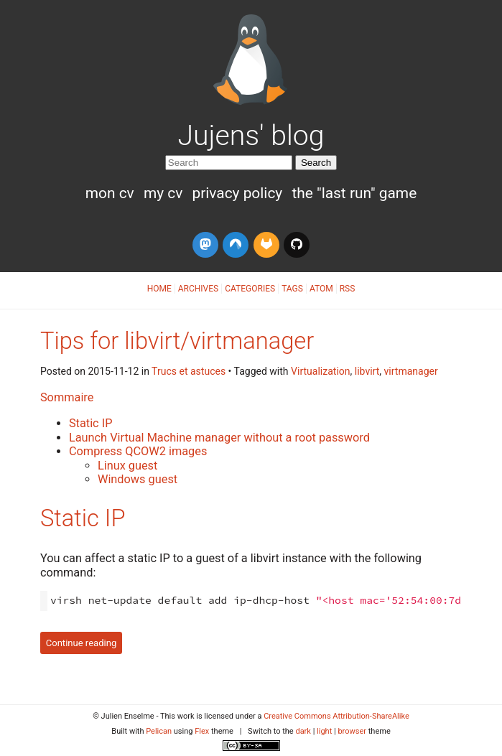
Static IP (91, 423)
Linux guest (127, 465)
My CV (165, 193)
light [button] (324, 731)
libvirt (367, 371)
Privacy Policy (239, 193)
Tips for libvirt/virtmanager (177, 341)
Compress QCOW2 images (138, 451)
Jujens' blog (251, 135)
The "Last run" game (354, 193)
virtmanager (411, 371)
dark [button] (303, 731)
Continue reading (81, 643)
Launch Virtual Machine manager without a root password (219, 437)
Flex (202, 731)
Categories (250, 289)
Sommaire (66, 397)
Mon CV (111, 193)
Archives (198, 289)
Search (316, 162)
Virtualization (320, 371)
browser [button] (352, 731)
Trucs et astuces (189, 371)
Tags (292, 289)
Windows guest (137, 479)
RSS (347, 289)
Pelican (159, 731)
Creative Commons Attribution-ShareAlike (336, 716)
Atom (321, 289)
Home (159, 289)
